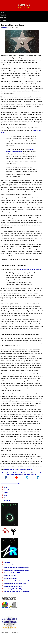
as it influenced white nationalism (30, 269)
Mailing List (7, 500)
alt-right (6, 469)
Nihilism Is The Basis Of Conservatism (16, 573)
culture (3, 21)
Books (6, 492)
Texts (5, 495)
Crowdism (7, 562)
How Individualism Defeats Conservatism (16, 591)
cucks (12, 469)
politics (3, 15)
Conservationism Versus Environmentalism (17, 581)
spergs (17, 469)
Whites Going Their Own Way (13, 589)
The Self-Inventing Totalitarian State (15, 583)
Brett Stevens (5, 27)
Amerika (12, 632)
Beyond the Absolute (10, 578)
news (2, 12)
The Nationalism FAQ (10, 575)
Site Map (17, 632)
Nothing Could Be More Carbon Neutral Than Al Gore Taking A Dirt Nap (24, 473)
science (3, 18)
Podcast (6, 490)
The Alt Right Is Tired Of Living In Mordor (16, 570)
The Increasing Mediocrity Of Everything (16, 567)
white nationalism (26, 469)
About (5, 487)
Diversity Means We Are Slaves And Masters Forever (16, 472)
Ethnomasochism (9, 565)
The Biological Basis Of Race (13, 586)
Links (5, 498)
